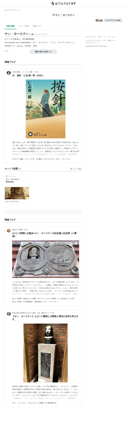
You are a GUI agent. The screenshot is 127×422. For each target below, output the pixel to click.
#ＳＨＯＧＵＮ (49, 159)
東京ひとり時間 (17, 230)
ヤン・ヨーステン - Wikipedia (13, 180)
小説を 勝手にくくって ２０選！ (23, 72)
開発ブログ (111, 40)
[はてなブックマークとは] (20, 168)
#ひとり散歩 (17, 302)
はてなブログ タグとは (93, 40)
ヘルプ (104, 40)
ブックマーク (11, 176)
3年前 (26, 230)
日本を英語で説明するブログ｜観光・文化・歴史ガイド (30, 313)
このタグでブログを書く (113, 20)
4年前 (52, 313)
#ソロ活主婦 (62, 299)
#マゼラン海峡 (17, 159)
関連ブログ (37, 26)
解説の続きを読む (43, 52)
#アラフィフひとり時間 (47, 299)
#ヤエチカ (32, 403)
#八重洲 (39, 159)
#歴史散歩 (38, 302)
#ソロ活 (71, 299)
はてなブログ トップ (12, 10)
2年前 (37, 72)
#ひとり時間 (17, 299)
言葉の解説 (10, 26)
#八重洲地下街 (50, 403)
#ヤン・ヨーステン (63, 159)
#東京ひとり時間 (29, 299)
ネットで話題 (24, 26)
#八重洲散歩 (28, 302)
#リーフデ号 (29, 159)
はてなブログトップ (92, 42)
